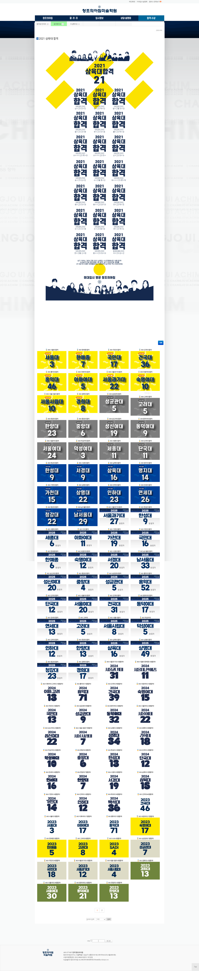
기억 (88, 941)
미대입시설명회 (142, 2)
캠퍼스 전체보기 (154, 2)
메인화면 (132, 2)
